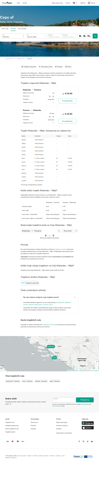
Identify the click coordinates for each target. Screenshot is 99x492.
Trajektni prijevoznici (12, 425)
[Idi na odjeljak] (29, 66)
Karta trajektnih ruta (12, 429)
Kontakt (58, 429)
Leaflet (69, 370)
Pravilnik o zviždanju (55, 455)
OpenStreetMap (95, 370)
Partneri (33, 425)
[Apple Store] (88, 427)
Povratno (13, 28)
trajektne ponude (59, 249)
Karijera (33, 429)
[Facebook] (79, 441)
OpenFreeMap (75, 370)
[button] (32, 230)
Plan (18, 3)
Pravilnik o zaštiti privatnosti (40, 455)
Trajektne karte (9, 58)
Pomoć (68, 3)
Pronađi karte (67, 101)
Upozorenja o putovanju (64, 433)
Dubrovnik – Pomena (13, 381)
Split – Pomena (55, 381)
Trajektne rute (20, 58)
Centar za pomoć (62, 425)
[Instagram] (83, 441)
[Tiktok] (87, 441)
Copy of (29, 58)
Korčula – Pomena (41, 381)
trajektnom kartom (49, 324)
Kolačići (29, 455)
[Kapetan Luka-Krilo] (30, 282)
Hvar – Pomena (27, 381)
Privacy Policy (85, 404)
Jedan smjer (4, 28)
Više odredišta (22, 28)
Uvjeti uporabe (21, 455)
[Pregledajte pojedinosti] (10, 404)
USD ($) (82, 3)
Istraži (25, 3)
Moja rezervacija (57, 3)
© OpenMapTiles (82, 370)
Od (3, 34)
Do (28, 34)
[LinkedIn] (92, 441)
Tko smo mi (34, 422)
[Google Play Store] (88, 423)
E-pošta (55, 398)
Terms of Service (56, 406)
